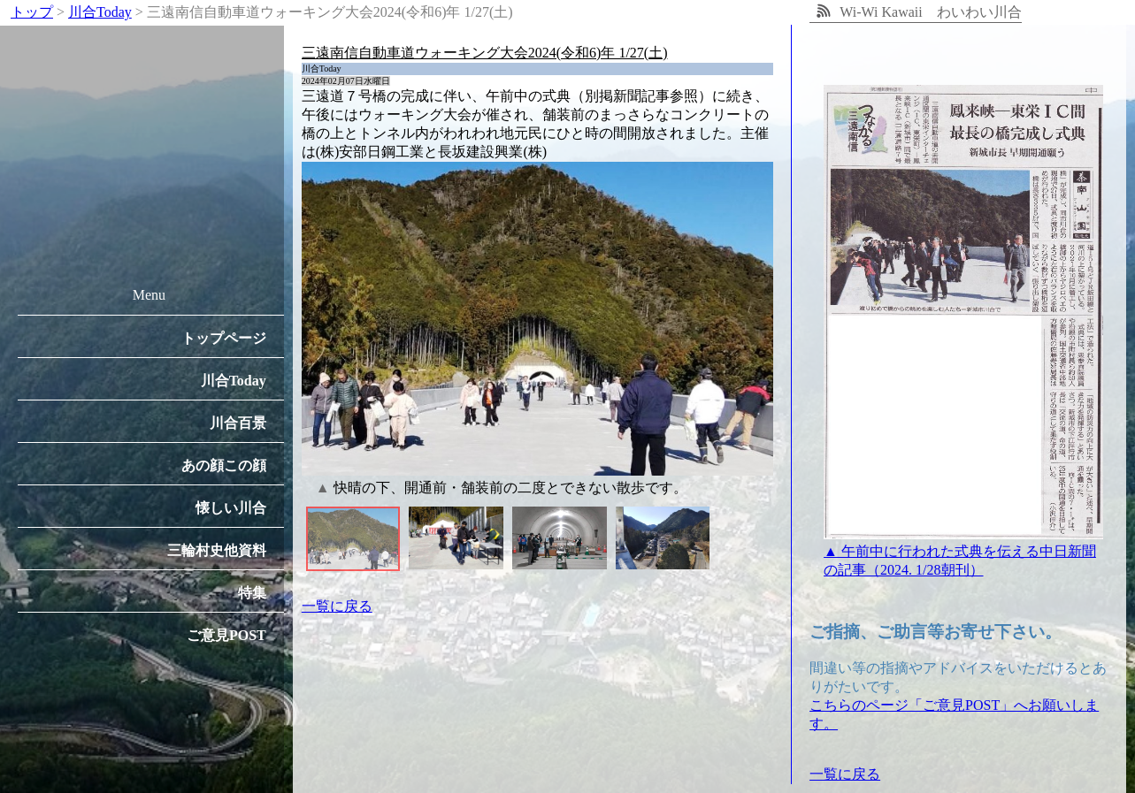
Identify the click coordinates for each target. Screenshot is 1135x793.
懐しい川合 (231, 507)
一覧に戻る (337, 606)
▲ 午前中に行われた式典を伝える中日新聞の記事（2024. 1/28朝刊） (963, 552)
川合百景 (238, 423)
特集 (252, 592)
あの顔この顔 (223, 465)
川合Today (233, 380)
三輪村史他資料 (216, 550)
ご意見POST (226, 635)
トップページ (223, 338)
